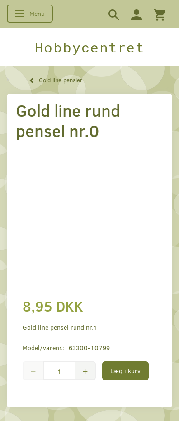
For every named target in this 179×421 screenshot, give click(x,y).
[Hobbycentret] (89, 47)
